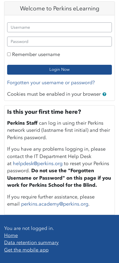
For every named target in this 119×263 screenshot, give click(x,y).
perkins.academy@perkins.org (54, 204)
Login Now (59, 69)
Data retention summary (31, 242)
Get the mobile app (26, 250)
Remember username (36, 54)
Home (11, 235)
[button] (105, 94)
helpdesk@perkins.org (38, 163)
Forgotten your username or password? (51, 83)
